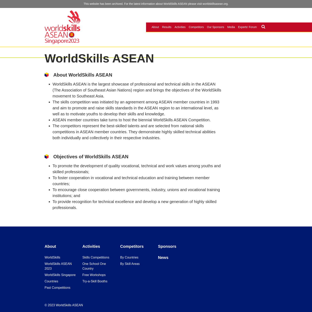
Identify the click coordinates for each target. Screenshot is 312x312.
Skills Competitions (95, 257)
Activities (180, 27)
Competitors (196, 27)
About (155, 27)
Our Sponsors (215, 27)
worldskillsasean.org (215, 3)
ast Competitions (58, 287)
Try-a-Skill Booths (94, 281)
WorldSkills (52, 257)
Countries (51, 281)
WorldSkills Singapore (60, 275)
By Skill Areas (130, 263)
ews (164, 257)
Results (167, 27)
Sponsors (167, 246)
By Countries (129, 257)
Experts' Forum (247, 27)
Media (231, 27)
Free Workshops (94, 275)
